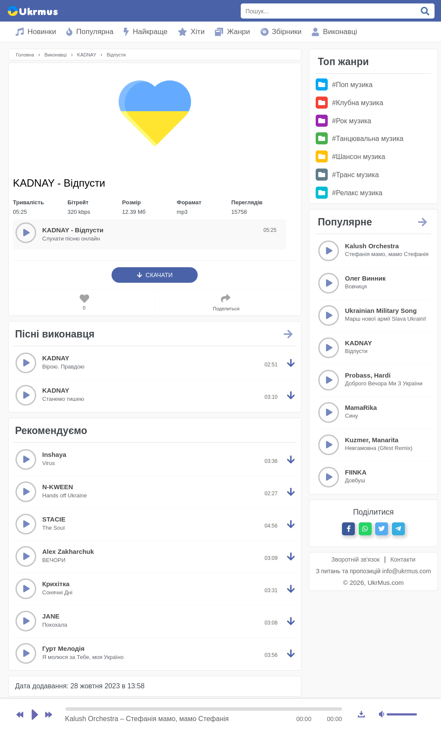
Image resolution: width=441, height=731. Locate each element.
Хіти (191, 32)
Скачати (155, 275)
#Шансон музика (350, 156)
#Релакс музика (349, 193)
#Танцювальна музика (360, 138)
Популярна (89, 32)
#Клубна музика (349, 102)
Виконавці (334, 32)
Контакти (402, 559)
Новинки (36, 32)
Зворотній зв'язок (355, 559)
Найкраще (146, 32)
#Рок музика (343, 121)
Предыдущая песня (20, 720)
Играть (34, 720)
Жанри (232, 32)
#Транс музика (347, 174)
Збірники (281, 32)
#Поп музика (344, 84)
